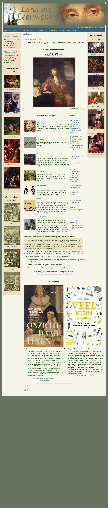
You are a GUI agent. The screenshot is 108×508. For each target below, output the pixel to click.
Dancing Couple (96, 54)
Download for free (9, 47)
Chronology (25, 30)
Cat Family (96, 74)
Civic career (41, 30)
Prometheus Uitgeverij (41, 378)
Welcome (7, 30)
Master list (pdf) (8, 55)
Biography (16, 30)
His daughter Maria (76, 163)
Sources (28, 386)
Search (96, 27)
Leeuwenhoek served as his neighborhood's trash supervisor (77, 227)
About (102, 27)
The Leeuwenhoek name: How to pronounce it (76, 122)
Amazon (41, 380)
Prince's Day (96, 88)
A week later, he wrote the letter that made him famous (77, 147)
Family (33, 30)
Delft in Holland (71, 30)
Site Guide (79, 27)
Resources (88, 27)
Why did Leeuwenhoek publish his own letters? (77, 209)
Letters (62, 30)
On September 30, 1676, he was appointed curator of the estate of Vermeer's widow (76, 139)
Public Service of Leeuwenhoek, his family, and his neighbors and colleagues (75, 173)
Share (27, 390)
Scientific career (52, 30)
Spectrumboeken (81, 375)
